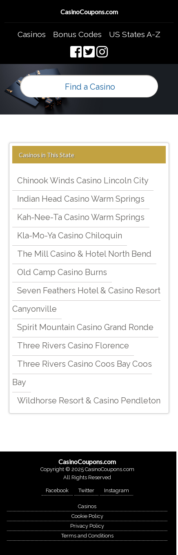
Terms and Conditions (87, 536)
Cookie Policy (87, 516)
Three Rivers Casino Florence (73, 345)
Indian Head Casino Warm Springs (81, 199)
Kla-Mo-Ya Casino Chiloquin (69, 235)
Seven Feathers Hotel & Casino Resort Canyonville (86, 300)
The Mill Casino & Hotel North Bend (84, 254)
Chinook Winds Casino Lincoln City (83, 180)
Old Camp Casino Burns (62, 272)
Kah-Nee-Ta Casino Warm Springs (81, 217)
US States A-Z (134, 34)
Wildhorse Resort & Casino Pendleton (88, 400)
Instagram (116, 490)
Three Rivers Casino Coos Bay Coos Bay (82, 373)
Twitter (86, 490)
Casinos (32, 34)
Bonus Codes (77, 34)
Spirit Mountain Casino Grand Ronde (85, 327)
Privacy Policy (87, 526)
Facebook (57, 490)
